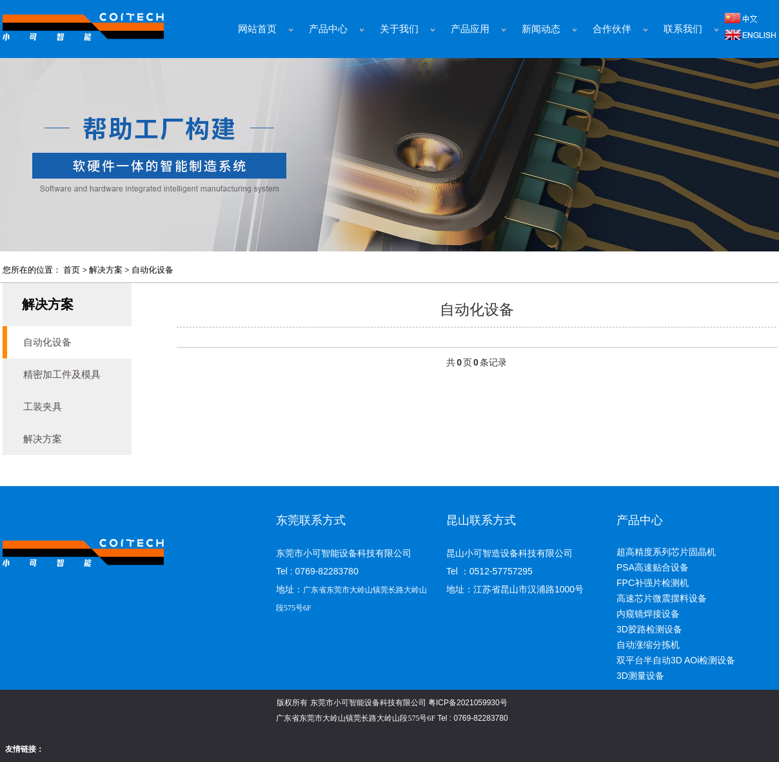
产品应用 (470, 29)
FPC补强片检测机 (652, 583)
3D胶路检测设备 (649, 629)
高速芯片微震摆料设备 (661, 598)
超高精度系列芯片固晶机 (666, 552)
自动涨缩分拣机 (648, 645)
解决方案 (106, 270)
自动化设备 (152, 270)
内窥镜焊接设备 (648, 614)
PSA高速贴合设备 (652, 567)
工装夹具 (42, 406)
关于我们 (399, 29)
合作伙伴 (612, 29)
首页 (71, 270)
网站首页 (257, 29)
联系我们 (683, 29)
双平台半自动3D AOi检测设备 (675, 660)
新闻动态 (541, 29)
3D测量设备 (640, 675)
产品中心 (328, 29)
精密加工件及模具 (62, 374)
